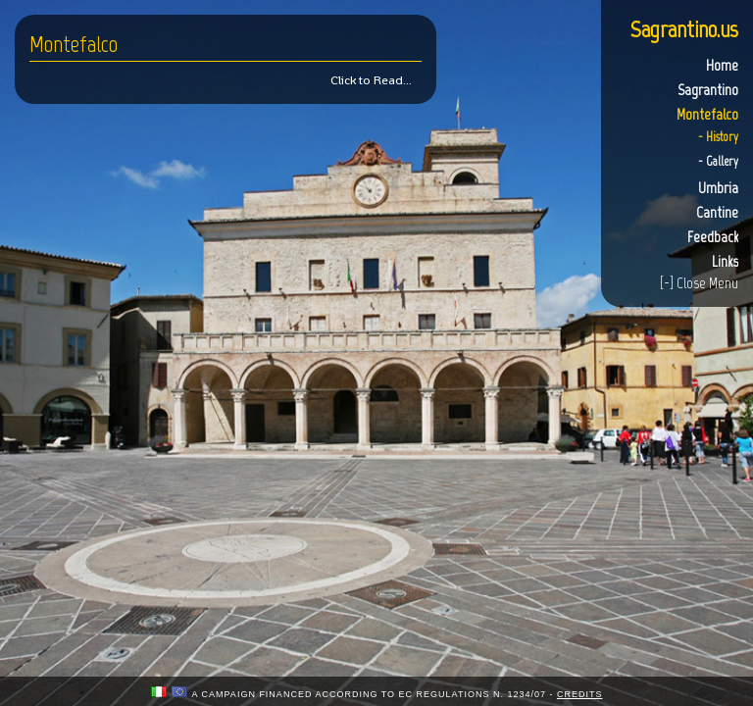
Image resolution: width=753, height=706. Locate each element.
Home (722, 65)
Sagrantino (708, 89)
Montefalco (707, 114)
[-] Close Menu (699, 283)
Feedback (712, 236)
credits (580, 694)
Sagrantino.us (684, 29)
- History (718, 136)
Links (725, 261)
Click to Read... (371, 80)
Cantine (717, 212)
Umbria (718, 187)
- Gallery (718, 161)
